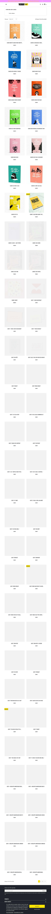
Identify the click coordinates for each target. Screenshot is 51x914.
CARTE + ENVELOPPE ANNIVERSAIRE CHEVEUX (36, 815)
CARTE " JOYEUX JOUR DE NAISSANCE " (14, 329)
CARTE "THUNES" (36, 729)
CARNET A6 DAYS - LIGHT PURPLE (14, 243)
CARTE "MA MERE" (36, 529)
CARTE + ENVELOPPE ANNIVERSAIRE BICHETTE (14, 815)
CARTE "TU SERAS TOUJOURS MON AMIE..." (36, 758)
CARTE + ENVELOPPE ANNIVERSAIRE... (36, 872)
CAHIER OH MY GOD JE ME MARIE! (36, 157)
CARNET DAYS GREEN (36, 243)
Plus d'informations (9, 912)
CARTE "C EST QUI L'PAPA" (14, 414)
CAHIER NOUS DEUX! (14, 157)
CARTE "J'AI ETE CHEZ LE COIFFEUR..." (36, 472)
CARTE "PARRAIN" (36, 672)
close (42, 1)
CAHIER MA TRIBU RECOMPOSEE (14, 128)
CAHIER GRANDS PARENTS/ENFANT (14, 100)
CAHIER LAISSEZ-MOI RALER (36, 100)
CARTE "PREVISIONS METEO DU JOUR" (15, 700)
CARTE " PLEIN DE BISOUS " (36, 329)
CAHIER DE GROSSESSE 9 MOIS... (36, 43)
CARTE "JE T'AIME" (14, 500)
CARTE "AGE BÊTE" (14, 357)
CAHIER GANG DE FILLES (36, 71)
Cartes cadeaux (12, 13)
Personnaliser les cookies (18, 912)
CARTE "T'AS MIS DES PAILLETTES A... (14, 729)
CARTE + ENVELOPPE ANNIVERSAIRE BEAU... (14, 786)
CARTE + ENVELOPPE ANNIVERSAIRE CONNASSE (36, 843)
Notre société (8, 901)
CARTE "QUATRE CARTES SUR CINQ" (36, 700)
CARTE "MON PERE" (14, 643)
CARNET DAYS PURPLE (36, 271)
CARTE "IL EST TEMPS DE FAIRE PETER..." (14, 472)
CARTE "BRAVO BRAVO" (36, 386)
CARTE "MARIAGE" (14, 557)
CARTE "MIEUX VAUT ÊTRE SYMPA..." (36, 615)
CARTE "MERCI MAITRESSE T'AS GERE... (36, 586)
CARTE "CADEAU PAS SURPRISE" (14, 443)
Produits (7, 899)
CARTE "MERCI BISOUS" (14, 586)
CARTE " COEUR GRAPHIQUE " (36, 300)
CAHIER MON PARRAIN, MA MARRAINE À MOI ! (36, 128)
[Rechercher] (40, 4)
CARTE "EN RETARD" (36, 443)
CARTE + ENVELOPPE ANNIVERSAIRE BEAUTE (36, 786)
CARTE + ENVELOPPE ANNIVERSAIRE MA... (14, 872)
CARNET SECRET (15, 300)
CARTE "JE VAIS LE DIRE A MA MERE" (36, 500)
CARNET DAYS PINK (14, 271)
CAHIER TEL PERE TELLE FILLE (36, 186)
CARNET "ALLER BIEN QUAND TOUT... (36, 214)
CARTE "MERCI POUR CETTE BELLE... (14, 615)
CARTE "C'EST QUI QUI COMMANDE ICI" (36, 414)
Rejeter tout (37, 909)
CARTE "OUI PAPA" (14, 672)
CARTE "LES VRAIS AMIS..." (14, 529)
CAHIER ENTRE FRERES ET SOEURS (14, 71)
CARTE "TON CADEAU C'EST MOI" (14, 758)
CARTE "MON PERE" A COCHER (36, 643)
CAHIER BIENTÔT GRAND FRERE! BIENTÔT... (14, 43)
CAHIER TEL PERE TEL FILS (14, 186)
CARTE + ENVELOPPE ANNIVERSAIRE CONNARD (14, 843)
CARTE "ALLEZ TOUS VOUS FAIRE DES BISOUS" (36, 357)
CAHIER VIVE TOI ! (14, 214)
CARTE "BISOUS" (15, 386)
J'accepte (37, 906)
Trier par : (6, 19)
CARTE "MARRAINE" (36, 557)
